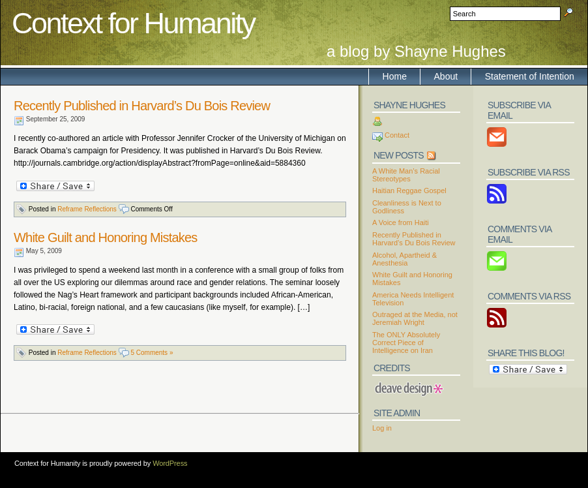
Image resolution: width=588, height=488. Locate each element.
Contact (397, 135)
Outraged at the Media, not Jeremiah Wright (415, 318)
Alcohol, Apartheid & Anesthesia (404, 259)
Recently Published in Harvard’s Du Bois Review (142, 106)
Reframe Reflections (87, 209)
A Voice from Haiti (400, 222)
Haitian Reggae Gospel (409, 190)
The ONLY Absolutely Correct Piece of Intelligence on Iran (406, 342)
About (446, 76)
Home (395, 76)
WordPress (170, 463)
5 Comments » (151, 352)
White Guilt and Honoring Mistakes (106, 237)
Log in (382, 428)
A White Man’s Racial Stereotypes (406, 175)
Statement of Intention (529, 76)
